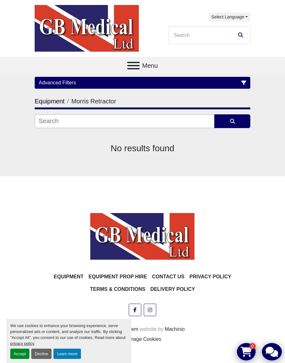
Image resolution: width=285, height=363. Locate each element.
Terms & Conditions (117, 289)
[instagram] (150, 310)
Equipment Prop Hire (117, 276)
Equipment (68, 276)
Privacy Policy (210, 276)
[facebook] (135, 310)
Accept (20, 353)
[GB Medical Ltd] (142, 236)
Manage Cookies (142, 339)
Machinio (175, 329)
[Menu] (133, 65)
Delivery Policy (172, 289)
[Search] (205, 35)
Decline (41, 353)
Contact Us (168, 276)
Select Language (227, 16)
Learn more (67, 353)
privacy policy (22, 343)
